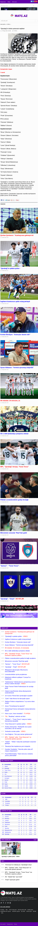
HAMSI (35, 839)
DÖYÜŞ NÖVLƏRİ (22, 909)
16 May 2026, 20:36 (5, 237)
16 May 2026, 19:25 (5, 402)
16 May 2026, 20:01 (5, 336)
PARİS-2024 (30, 909)
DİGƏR (34, 911)
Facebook (33, 1)
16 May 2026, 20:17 (5, 270)
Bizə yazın (14, 1)
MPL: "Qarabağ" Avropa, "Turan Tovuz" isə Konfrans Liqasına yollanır (18, 873)
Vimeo (8, 903)
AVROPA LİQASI (16, 911)
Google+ (35, 1)
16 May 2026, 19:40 (5, 369)
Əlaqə (9, 1)
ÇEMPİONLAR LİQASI (5, 911)
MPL (7, 909)
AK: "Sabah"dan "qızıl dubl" (13, 877)
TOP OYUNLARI (13, 909)
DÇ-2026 (23, 911)
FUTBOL (8, 24)
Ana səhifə (3, 924)
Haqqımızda (3, 1)
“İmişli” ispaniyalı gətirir (12, 880)
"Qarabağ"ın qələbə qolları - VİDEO (10, 856)
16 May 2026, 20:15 (5, 303)
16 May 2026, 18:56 (5, 468)
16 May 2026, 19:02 (5, 435)
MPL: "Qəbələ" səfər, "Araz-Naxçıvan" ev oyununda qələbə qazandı (18, 868)
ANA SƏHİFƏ (2, 24)
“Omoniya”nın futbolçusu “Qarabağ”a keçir (18, 865)
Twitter (31, 1)
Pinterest (37, 1)
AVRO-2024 (29, 911)
